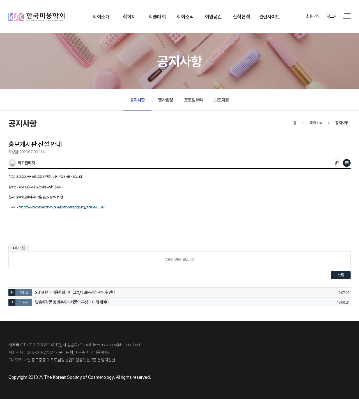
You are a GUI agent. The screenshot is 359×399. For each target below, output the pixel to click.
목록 (341, 275)
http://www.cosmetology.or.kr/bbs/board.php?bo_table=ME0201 (62, 207)
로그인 (331, 16)
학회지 (129, 16)
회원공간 (213, 16)
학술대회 (157, 16)
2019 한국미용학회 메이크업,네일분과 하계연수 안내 (75, 292)
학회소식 (185, 16)
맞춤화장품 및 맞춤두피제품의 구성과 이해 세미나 (72, 302)
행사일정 (165, 100)
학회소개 (101, 16)
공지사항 (137, 100)
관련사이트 (269, 16)
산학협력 (241, 16)
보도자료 (221, 100)
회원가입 (313, 16)
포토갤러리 (193, 100)
